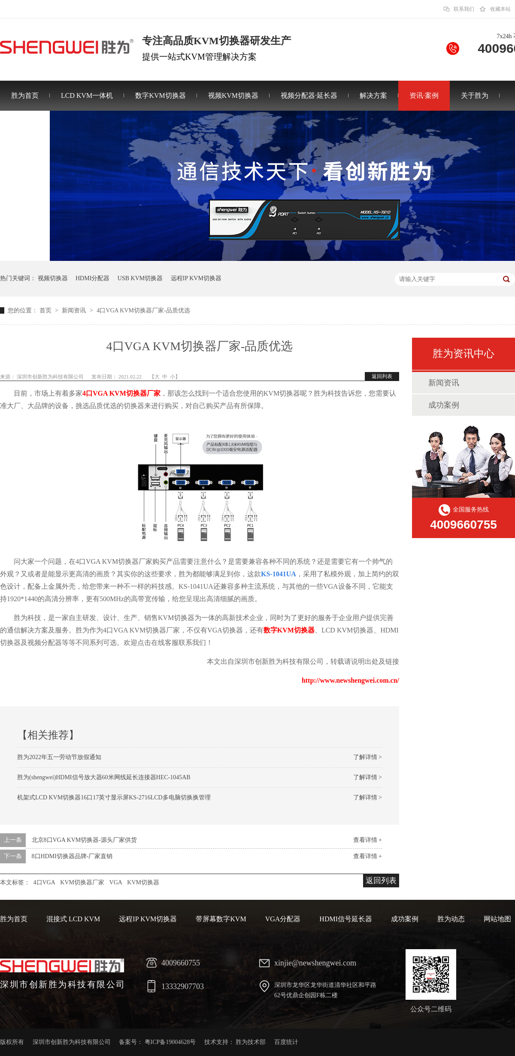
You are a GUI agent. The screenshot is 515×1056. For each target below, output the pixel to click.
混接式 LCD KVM (73, 919)
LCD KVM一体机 (87, 95)
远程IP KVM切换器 (196, 278)
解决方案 (373, 95)
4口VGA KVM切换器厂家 (121, 393)
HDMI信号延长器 (345, 919)
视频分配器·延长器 (309, 95)
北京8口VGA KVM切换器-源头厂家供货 (84, 840)
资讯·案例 (424, 95)
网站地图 (497, 919)
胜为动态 (451, 919)
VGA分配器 (283, 919)
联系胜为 (25, 125)
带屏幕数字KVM (221, 919)
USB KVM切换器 (140, 278)
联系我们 (464, 9)
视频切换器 (53, 278)
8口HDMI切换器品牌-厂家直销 (72, 856)
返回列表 (382, 376)
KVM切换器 (143, 882)
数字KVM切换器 (160, 95)
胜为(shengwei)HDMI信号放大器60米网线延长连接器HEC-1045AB (104, 777)
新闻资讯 (75, 310)
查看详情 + (367, 840)
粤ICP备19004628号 (170, 1042)
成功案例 (443, 405)
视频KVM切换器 (233, 95)
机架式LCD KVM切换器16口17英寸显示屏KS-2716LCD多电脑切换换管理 (114, 797)
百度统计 (286, 1042)
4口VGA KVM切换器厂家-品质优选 (143, 310)
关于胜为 (474, 95)
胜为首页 (25, 95)
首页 (46, 310)
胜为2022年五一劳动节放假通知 (59, 757)
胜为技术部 (251, 1042)
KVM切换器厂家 (82, 882)
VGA (115, 882)
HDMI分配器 (92, 278)
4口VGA (44, 882)
